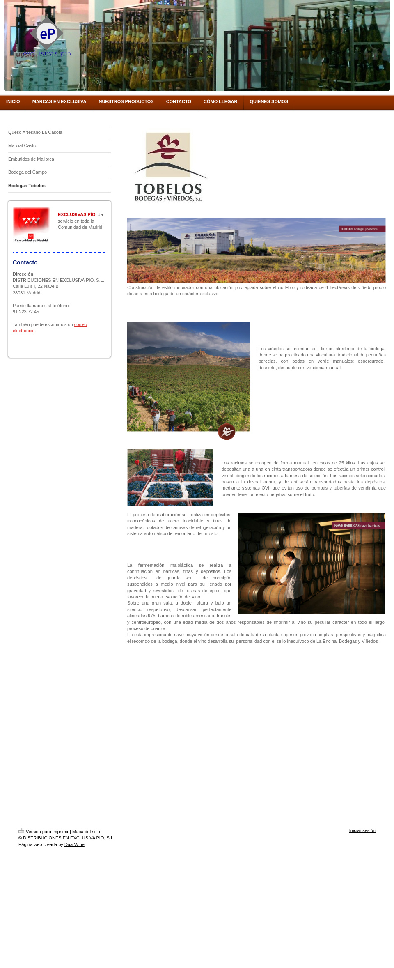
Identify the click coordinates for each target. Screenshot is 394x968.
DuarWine (74, 844)
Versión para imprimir (43, 831)
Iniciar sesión (362, 830)
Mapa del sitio (86, 831)
